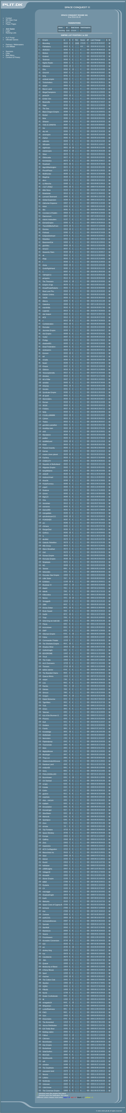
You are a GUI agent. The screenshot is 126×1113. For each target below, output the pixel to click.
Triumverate (47, 745)
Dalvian (45, 689)
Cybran (45, 418)
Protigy (45, 340)
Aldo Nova (46, 190)
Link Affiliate (10, 46)
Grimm (45, 494)
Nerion (45, 598)
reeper (45, 679)
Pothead (45, 232)
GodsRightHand (48, 268)
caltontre (45, 141)
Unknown (46, 1084)
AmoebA (45, 875)
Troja (44, 617)
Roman (45, 402)
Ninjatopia (46, 562)
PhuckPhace (47, 170)
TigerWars (46, 702)
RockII (44, 862)
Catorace (46, 1038)
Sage (44, 105)
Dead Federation (48, 347)
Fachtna (45, 458)
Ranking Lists (11, 33)
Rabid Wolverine (48, 699)
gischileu (45, 246)
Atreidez (45, 376)
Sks (43, 210)
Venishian (46, 503)
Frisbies (45, 409)
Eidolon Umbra (48, 294)
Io (43, 536)
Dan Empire (47, 1045)
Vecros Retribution (49, 1025)
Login (8, 31)
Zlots (44, 843)
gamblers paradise (49, 425)
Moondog (61, 30)
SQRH (45, 986)
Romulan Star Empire (50, 575)
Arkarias (45, 386)
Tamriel (45, 569)
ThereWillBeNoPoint (50, 226)
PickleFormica (47, 484)
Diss (44, 69)
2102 (77, 43)
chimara (45, 526)
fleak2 (44, 363)
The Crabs (46, 660)
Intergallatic (47, 513)
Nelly (44, 412)
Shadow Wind (47, 647)
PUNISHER (47, 520)
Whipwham (46, 1006)
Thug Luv (46, 758)
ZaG (44, 552)
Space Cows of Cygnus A (52, 905)
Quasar (45, 963)
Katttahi (45, 803)
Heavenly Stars (48, 252)
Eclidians (46, 582)
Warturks (45, 901)
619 (43, 944)
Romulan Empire (48, 559)
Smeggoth (46, 601)
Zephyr (45, 138)
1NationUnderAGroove (51, 761)
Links (8, 53)
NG (43, 565)
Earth (44, 898)
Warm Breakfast (48, 549)
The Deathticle (48, 1068)
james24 (45, 95)
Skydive (45, 983)
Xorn (44, 1016)
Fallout (45, 1035)
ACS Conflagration (49, 849)
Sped (44, 973)
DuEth (44, 614)
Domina (45, 229)
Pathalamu (46, 46)
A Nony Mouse (48, 970)
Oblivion (45, 370)
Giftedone (46, 66)
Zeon (44, 823)
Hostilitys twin (47, 428)
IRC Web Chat (11, 20)
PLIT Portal (10, 38)
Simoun (45, 693)
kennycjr (45, 908)
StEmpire (46, 144)
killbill (44, 882)
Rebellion (46, 239)
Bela (44, 118)
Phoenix (45, 719)
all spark (45, 396)
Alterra (45, 301)
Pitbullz (45, 989)
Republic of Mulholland (51, 464)
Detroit (45, 859)
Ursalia (45, 360)
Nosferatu (46, 1081)
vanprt (44, 86)
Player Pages (11, 24)
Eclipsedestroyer (48, 236)
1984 (44, 604)
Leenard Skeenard (49, 197)
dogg (44, 259)
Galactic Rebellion (49, 542)
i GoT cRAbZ (47, 187)
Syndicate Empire (49, 392)
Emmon (45, 353)
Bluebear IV (47, 585)
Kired (44, 445)
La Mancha (46, 184)
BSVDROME (47, 653)
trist (43, 911)
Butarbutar (46, 193)
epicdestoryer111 (49, 516)
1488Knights (47, 869)
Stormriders (47, 399)
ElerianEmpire (47, 223)
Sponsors (9, 51)
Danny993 (46, 510)
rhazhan (45, 976)
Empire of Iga (47, 285)
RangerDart (47, 529)
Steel (44, 856)
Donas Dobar (47, 608)
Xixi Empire (46, 334)
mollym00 (46, 768)
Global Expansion (49, 200)
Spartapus (46, 820)
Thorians (45, 666)
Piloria (44, 624)
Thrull (44, 657)
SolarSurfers (47, 1051)
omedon (45, 1065)
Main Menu (10, 55)
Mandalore (46, 435)
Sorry (44, 771)
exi (43, 947)
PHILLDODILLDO (49, 774)
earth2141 (46, 918)
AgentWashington (49, 167)
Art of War (46, 379)
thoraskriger (47, 810)
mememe (46, 507)
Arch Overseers (48, 663)
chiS (44, 432)
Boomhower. (47, 1042)
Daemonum (47, 216)
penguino (46, 278)
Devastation (47, 807)
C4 (43, 888)
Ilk (43, 999)
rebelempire (47, 151)
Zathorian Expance (49, 203)
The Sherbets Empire (50, 644)
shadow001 (47, 343)
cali (43, 1061)
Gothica (45, 533)
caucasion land (48, 1071)
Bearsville (46, 102)
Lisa (44, 683)
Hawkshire (46, 846)
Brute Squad (47, 611)
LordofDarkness (48, 1009)
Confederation (47, 324)
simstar (45, 826)
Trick (44, 706)
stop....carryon (48, 800)
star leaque (46, 314)
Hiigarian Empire (48, 467)
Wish (44, 748)
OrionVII (45, 73)
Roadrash (46, 164)
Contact (9, 18)
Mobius (45, 53)
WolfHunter (46, 174)
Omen (44, 709)
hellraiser (46, 865)
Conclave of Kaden (49, 213)
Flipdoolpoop (47, 741)
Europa (45, 836)
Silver (44, 154)
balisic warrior (47, 670)
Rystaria (45, 885)
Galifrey (45, 839)
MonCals (45, 1055)
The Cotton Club (48, 980)
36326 (44, 405)
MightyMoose (47, 751)
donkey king (47, 950)
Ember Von (46, 99)
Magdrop (45, 177)
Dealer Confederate (50, 996)
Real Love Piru (48, 291)
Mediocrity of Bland (49, 967)
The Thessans (47, 281)
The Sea (45, 108)
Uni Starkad (47, 781)
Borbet (45, 115)
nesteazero (46, 350)
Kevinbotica (47, 161)
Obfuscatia (46, 157)
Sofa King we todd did (51, 621)
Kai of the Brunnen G (50, 715)
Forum (8, 22)
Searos (45, 934)
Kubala (45, 787)
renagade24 (47, 1003)
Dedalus (45, 725)
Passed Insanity (48, 448)
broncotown (47, 627)
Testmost (46, 60)
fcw (43, 954)
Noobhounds (47, 1058)
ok (43, 255)
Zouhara (45, 914)
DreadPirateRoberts (50, 288)
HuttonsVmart (47, 477)
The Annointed (48, 1022)
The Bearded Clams (50, 673)
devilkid (45, 539)
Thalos (45, 422)
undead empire (48, 79)
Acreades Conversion (50, 941)
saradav (45, 383)
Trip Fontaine (47, 830)
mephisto (46, 797)
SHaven (45, 122)
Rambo (45, 686)
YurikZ (44, 337)
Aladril (44, 588)
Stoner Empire (48, 879)
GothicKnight (47, 650)
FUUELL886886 (48, 415)
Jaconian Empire (48, 330)
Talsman (45, 712)
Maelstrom (46, 931)
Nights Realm (47, 63)
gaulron (45, 794)
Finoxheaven (47, 937)
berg (44, 76)
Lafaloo (45, 1078)
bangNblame (47, 471)
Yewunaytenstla (48, 373)
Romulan (46, 327)
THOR (44, 298)
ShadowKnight (48, 895)
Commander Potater (50, 640)
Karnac (45, 451)
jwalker (45, 438)
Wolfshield (46, 735)
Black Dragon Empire (50, 112)
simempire (46, 135)
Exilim (44, 790)
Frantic (45, 728)
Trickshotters (47, 82)
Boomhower (47, 777)
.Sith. (44, 960)
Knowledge (46, 732)
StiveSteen (46, 813)
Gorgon (45, 696)
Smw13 (45, 249)
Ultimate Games (12, 40)
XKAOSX (46, 50)
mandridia (46, 308)
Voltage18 (46, 872)
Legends (45, 311)
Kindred (45, 56)
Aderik (44, 591)
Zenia (44, 265)
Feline (44, 637)
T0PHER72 (46, 275)
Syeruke (45, 924)
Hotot (44, 206)
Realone (45, 490)
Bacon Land (47, 89)
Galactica (46, 304)
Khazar (45, 366)
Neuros (45, 1074)
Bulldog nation (48, 1032)
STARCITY (46, 461)
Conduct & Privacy (13, 57)
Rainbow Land (48, 764)
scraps (45, 784)
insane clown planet (50, 454)
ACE (44, 317)
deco (44, 180)
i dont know (46, 1087)
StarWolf (45, 927)
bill (43, 356)
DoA (44, 722)
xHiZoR (45, 474)
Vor (43, 128)
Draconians (46, 1019)
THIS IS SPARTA (49, 125)
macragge (46, 892)
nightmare (46, 148)
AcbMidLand (47, 441)
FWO (44, 1012)
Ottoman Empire (48, 634)
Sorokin (45, 389)
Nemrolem (46, 738)
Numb (44, 993)
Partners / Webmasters (15, 45)
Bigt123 (45, 497)
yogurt (44, 487)
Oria (44, 500)
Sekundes (46, 572)
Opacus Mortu (47, 676)
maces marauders (49, 219)
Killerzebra (46, 595)
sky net (45, 131)
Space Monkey (48, 833)
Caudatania (47, 957)
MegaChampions (49, 92)
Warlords (45, 817)
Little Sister (46, 578)
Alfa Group (46, 546)
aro (43, 523)
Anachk (45, 480)
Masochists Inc (48, 852)
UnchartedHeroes (49, 921)
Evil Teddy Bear (48, 1029)
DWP (44, 631)
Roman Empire (48, 555)
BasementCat (47, 242)
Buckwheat (46, 1048)
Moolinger (46, 755)
